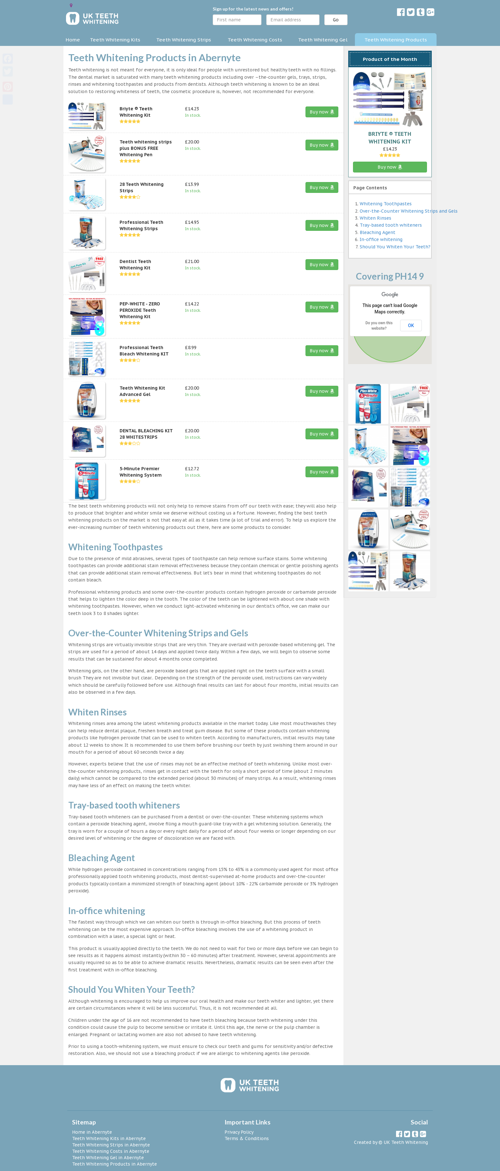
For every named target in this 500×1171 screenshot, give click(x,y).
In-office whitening (381, 239)
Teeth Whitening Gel (323, 39)
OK (411, 325)
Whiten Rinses (375, 218)
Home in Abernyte (92, 1132)
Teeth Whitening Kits (115, 39)
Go (336, 20)
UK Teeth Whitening (406, 1142)
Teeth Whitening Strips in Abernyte (111, 1145)
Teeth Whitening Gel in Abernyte (108, 1157)
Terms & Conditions (246, 1138)
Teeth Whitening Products (395, 39)
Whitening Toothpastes (386, 204)
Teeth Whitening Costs (255, 39)
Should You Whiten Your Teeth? (395, 247)
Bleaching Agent (377, 232)
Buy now (322, 112)
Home (73, 39)
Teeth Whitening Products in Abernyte (114, 1164)
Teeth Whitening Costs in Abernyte (110, 1151)
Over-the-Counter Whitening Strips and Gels (409, 211)
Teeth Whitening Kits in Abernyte (109, 1138)
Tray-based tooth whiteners (391, 225)
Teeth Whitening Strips (183, 39)
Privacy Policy (239, 1132)
